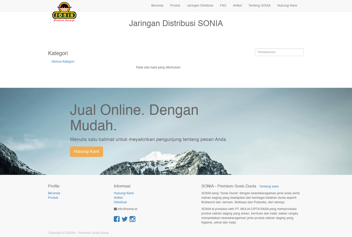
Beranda (54, 193)
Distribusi (120, 202)
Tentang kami (269, 186)
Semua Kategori (62, 61)
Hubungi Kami (86, 152)
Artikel (118, 197)
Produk (53, 197)
